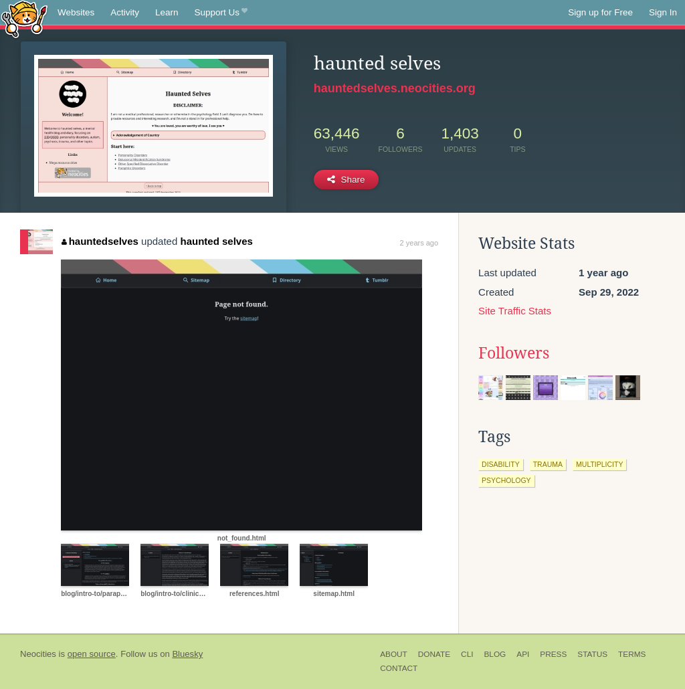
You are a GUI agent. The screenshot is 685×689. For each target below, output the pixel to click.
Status (592, 654)
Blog (495, 654)
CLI (467, 654)
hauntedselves (100, 241)
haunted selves (216, 241)
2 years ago (419, 243)
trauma (548, 464)
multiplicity (599, 464)
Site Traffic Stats (514, 310)
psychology (506, 480)
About (393, 654)
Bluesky (187, 654)
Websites (76, 12)
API (522, 654)
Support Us (221, 12)
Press (553, 654)
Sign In (663, 12)
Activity (124, 12)
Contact (398, 668)
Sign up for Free (600, 12)
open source (92, 654)
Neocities (38, 654)
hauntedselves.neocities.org (395, 88)
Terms (632, 654)
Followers (513, 353)
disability (501, 464)
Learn (167, 12)
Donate (434, 654)
